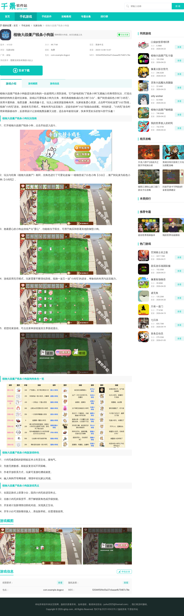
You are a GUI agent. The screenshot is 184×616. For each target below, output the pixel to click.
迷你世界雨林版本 (146, 235)
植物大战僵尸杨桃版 (162, 109)
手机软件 (47, 16)
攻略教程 (66, 16)
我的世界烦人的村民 (162, 123)
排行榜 (104, 16)
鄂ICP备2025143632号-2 (106, 609)
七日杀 (154, 320)
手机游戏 (26, 16)
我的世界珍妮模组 (171, 235)
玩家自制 (37, 25)
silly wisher (157, 96)
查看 (179, 47)
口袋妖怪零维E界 (160, 42)
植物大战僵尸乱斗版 (162, 55)
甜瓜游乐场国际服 (161, 265)
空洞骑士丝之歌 (159, 252)
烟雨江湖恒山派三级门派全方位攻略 (148, 188)
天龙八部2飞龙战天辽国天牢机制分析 (148, 164)
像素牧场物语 (158, 279)
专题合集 (86, 16)
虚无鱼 (154, 292)
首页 (7, 16)
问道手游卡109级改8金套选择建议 (172, 188)
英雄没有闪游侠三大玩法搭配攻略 (173, 164)
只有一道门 (157, 306)
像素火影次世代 (159, 69)
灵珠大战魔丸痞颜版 (162, 82)
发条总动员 (157, 333)
